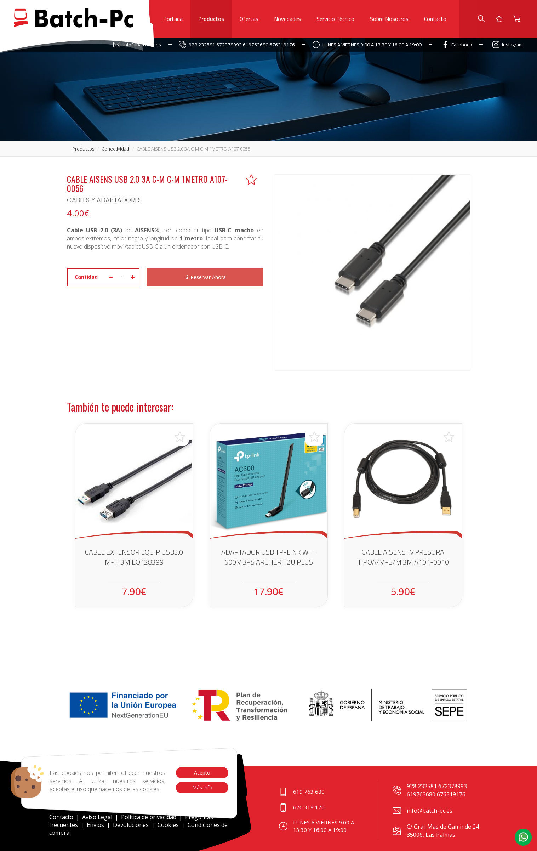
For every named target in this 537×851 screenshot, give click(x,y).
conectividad (115, 149)
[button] (523, 837)
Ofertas (249, 18)
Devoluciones (131, 825)
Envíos (95, 825)
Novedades (287, 18)
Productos (211, 18)
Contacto (435, 18)
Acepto (202, 772)
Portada (173, 18)
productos (83, 149)
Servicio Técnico (335, 18)
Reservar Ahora (205, 277)
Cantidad (86, 276)
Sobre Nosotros (389, 18)
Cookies (168, 825)
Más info (202, 787)
